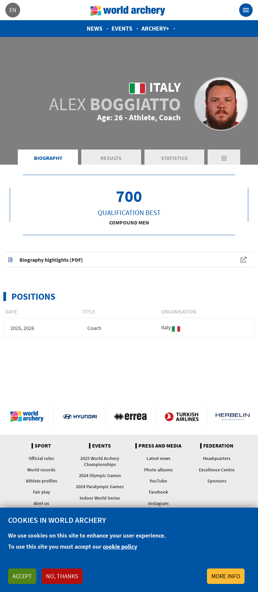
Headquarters (216, 458)
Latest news (158, 458)
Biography (48, 158)
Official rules (41, 458)
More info (225, 576)
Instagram (158, 503)
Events (122, 28)
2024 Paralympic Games (100, 486)
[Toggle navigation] (246, 10)
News (94, 28)
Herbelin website (233, 416)
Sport (43, 446)
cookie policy (120, 546)
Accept (22, 576)
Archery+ (155, 28)
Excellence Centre (216, 470)
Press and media (159, 446)
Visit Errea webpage (131, 416)
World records (41, 470)
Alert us (41, 503)
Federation (218, 446)
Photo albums (158, 470)
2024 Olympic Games (100, 475)
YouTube (158, 481)
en (12, 10)
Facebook (158, 492)
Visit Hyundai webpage (80, 416)
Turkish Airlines (182, 416)
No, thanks (62, 576)
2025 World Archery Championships (99, 461)
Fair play (41, 492)
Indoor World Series (100, 498)
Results (111, 158)
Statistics (174, 158)
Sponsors (216, 481)
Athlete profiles (41, 481)
